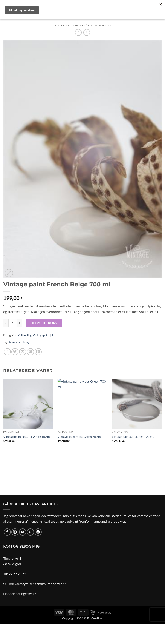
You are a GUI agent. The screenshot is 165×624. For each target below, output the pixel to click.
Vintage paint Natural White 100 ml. (27, 436)
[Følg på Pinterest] (38, 532)
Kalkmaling (76, 25)
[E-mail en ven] (22, 351)
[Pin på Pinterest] (30, 351)
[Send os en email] (30, 532)
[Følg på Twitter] (22, 532)
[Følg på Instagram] (14, 532)
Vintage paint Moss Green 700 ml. (79, 436)
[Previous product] (86, 32)
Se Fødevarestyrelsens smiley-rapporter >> (34, 584)
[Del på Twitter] (14, 351)
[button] (9, 273)
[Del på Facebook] (7, 351)
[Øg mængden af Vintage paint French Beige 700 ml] (19, 323)
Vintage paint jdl (99, 25)
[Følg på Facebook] (7, 532)
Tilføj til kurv (44, 323)
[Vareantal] (12, 323)
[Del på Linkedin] (38, 351)
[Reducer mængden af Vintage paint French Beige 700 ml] (5, 323)
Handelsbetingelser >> (20, 594)
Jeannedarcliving (19, 342)
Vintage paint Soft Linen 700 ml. (133, 436)
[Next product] (78, 32)
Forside (59, 25)
